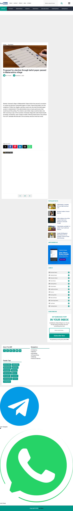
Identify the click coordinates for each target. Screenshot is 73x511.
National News (19, 8)
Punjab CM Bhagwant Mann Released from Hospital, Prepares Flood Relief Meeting (63, 236)
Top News (10, 8)
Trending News (59, 306)
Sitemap (34, 356)
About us (34, 351)
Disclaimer (34, 353)
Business (27, 8)
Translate (4, 12)
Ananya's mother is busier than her (63, 212)
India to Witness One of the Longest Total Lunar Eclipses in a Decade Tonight (63, 221)
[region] (36, 30)
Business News (59, 272)
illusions (59, 292)
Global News (35, 8)
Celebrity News (55, 8)
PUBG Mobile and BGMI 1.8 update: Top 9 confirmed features (63, 228)
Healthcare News (59, 289)
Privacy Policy (35, 355)
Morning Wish (59, 295)
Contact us (34, 350)
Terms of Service (36, 358)
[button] (5, 146)
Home (3, 8)
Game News (59, 281)
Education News (45, 8)
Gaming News (65, 8)
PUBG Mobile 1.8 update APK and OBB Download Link (63, 206)
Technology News (59, 300)
